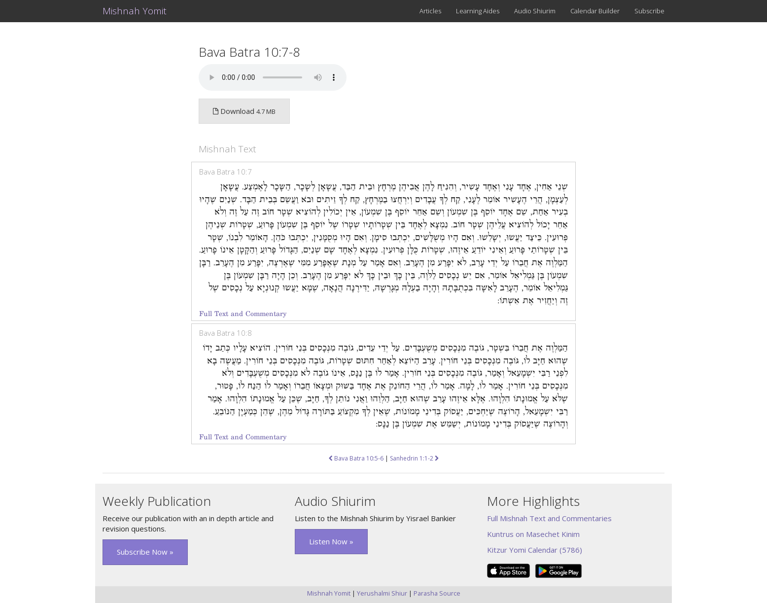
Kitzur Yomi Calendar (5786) (534, 550)
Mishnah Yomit (135, 10)
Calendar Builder (595, 10)
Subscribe (649, 10)
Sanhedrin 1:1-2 (414, 458)
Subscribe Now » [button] (145, 552)
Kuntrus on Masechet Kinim (533, 534)
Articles (430, 10)
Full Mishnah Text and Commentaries (549, 518)
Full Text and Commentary (242, 314)
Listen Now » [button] (331, 541)
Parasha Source (437, 593)
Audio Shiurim (535, 10)
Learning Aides (477, 10)
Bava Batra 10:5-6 (356, 458)
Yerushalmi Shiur (382, 593)
